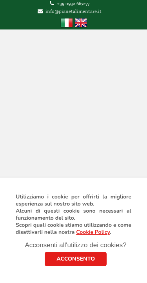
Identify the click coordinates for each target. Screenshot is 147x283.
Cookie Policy (93, 232)
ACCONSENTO (75, 259)
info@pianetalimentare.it (73, 11)
